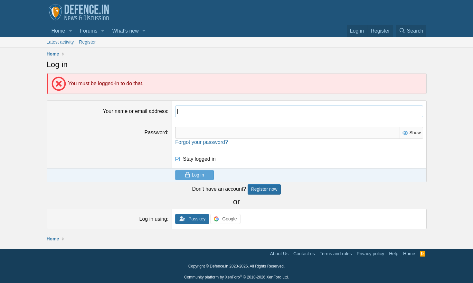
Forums (88, 31)
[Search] (411, 31)
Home (58, 31)
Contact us (304, 253)
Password (156, 132)
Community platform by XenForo (236, 277)
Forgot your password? (201, 142)
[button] (70, 31)
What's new (125, 31)
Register (87, 42)
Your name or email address (135, 111)
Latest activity (60, 42)
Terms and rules (336, 253)
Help (393, 253)
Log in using (153, 219)
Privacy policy (370, 253)
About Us (279, 253)
